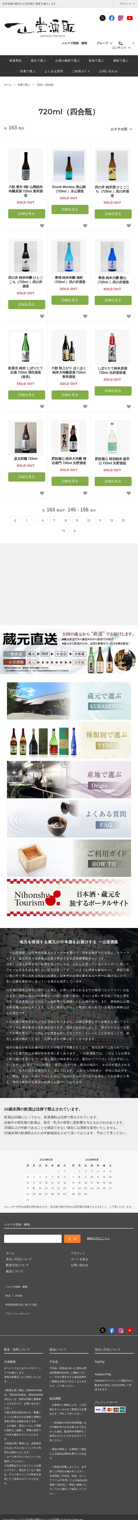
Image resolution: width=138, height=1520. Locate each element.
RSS (7, 1289)
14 (63, 529)
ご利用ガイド (81, 71)
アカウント (125, 3)
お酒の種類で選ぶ (67, 60)
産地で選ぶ (96, 60)
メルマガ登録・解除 (76, 43)
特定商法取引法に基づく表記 (22, 1295)
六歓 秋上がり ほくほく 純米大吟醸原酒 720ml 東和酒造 (69, 371)
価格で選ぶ (121, 60)
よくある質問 (54, 71)
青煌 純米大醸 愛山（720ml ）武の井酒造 (112, 278)
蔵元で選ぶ (38, 60)
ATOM (16, 1289)
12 (111, 519)
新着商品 (15, 60)
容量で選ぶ (28, 71)
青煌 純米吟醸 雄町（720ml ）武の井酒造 (69, 278)
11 (100, 519)
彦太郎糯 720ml (25, 457)
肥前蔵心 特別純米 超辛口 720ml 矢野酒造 (112, 459)
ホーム (8, 84)
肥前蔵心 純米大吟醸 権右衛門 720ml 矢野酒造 (69, 459)
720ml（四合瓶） (45, 84)
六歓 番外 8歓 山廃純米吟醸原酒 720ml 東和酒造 (26, 190)
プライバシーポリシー (18, 1301)
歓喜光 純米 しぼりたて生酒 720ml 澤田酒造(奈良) (25, 371)
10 (88, 519)
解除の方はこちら (98, 1236)
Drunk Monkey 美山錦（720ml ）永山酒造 (69, 187)
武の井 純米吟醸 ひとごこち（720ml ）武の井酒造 (25, 280)
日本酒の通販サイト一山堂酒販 (42, 1506)
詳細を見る (26, 212)
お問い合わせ (108, 71)
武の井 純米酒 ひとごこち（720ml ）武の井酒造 (112, 190)
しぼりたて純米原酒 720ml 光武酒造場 (112, 369)
